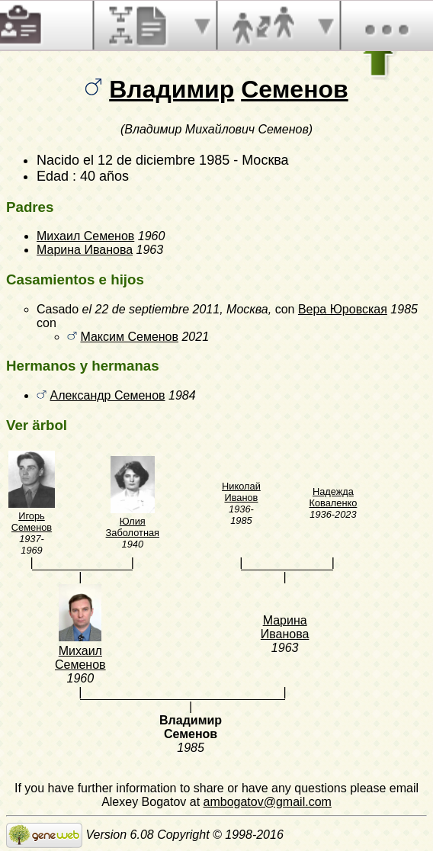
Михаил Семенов (85, 236)
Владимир (171, 89)
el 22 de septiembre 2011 (151, 309)
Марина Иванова (85, 249)
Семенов (294, 89)
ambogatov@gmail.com (268, 801)
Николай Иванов (241, 491)
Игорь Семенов (31, 521)
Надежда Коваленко (333, 497)
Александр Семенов (107, 395)
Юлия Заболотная (132, 526)
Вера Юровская (342, 309)
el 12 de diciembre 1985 (156, 160)
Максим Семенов (129, 336)
